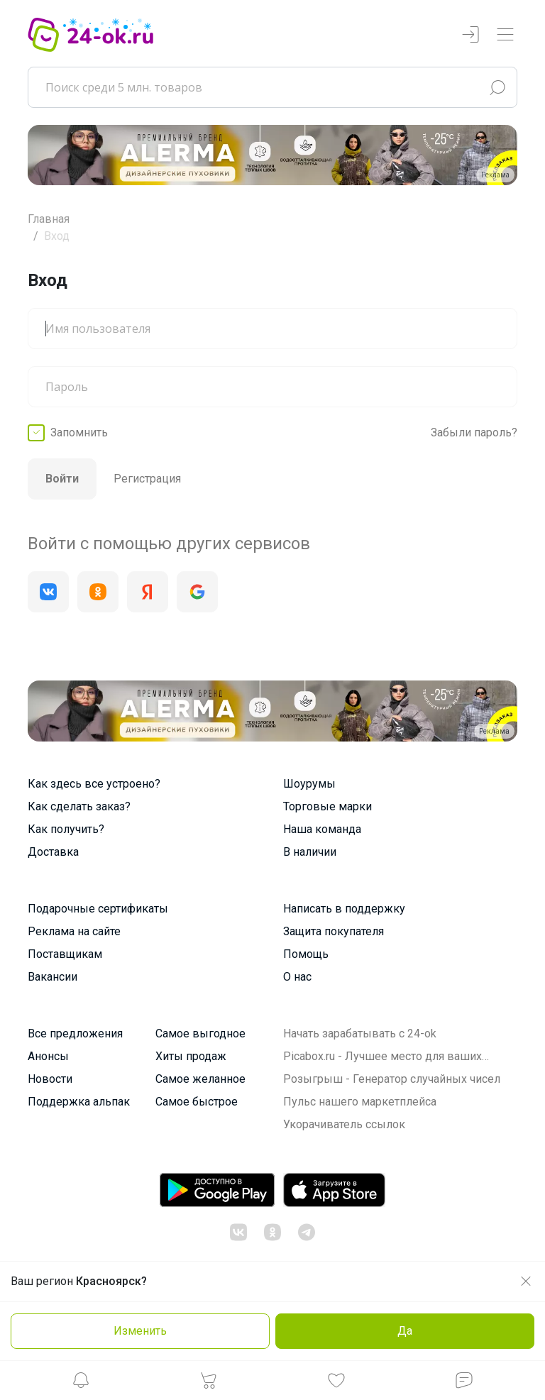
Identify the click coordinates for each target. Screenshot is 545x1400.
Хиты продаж (190, 1056)
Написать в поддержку (344, 908)
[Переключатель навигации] (505, 35)
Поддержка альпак (79, 1101)
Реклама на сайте (74, 931)
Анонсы (48, 1056)
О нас (297, 976)
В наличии (309, 852)
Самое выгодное (200, 1033)
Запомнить (79, 432)
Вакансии (52, 976)
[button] (80, 1384)
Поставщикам (65, 954)
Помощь (306, 954)
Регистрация (147, 478)
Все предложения (75, 1033)
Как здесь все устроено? (94, 783)
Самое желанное (200, 1079)
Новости (50, 1079)
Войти (62, 478)
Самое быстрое (196, 1101)
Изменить (140, 1331)
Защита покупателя (333, 931)
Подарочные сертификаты (98, 908)
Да (404, 1331)
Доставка (53, 852)
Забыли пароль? (474, 432)
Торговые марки (327, 806)
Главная (49, 219)
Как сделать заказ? (79, 806)
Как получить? (66, 829)
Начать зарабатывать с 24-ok (359, 1033)
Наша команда (322, 829)
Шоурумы (309, 783)
